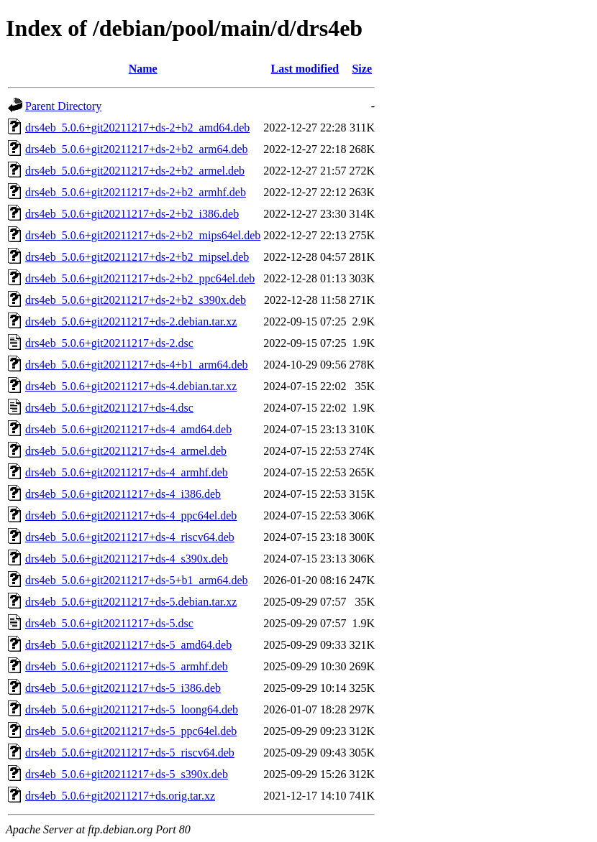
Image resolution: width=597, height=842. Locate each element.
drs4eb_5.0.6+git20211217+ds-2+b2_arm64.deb (136, 149)
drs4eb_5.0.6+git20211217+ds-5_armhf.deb (126, 666)
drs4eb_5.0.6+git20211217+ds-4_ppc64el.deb (131, 515)
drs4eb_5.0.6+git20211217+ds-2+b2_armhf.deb (135, 192)
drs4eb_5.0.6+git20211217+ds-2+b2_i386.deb (132, 214)
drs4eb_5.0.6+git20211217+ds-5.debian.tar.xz (131, 602)
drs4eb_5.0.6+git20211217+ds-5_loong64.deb (131, 709)
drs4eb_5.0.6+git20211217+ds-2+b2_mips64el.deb (142, 235)
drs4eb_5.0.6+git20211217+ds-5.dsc (109, 623)
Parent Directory (63, 106)
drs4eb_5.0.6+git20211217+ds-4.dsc (109, 408)
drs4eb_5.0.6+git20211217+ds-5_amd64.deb (128, 645)
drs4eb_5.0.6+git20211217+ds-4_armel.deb (126, 451)
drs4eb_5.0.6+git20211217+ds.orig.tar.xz (120, 796)
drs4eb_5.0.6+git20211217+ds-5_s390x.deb (126, 774)
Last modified (305, 69)
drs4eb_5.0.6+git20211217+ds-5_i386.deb (123, 688)
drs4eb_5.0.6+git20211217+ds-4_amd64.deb (128, 429)
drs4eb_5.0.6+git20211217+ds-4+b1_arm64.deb (136, 364)
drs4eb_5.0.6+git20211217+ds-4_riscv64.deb (129, 537)
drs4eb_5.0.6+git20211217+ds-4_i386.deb (123, 494)
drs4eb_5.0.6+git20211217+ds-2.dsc (109, 343)
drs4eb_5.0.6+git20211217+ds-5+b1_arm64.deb (136, 580)
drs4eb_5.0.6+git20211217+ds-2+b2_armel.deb (135, 171)
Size (362, 69)
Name (143, 69)
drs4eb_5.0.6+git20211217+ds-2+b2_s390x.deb (135, 300)
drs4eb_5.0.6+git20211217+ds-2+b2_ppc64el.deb (140, 278)
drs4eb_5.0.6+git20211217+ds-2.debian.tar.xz (131, 321)
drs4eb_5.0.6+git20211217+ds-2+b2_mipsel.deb (137, 257)
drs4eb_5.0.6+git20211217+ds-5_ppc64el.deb (131, 731)
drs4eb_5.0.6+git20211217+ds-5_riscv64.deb (129, 752)
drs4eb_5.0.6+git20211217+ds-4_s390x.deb (126, 558)
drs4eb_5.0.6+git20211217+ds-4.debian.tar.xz (131, 386)
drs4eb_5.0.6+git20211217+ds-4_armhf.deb (126, 472)
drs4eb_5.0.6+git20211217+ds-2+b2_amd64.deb (137, 127)
